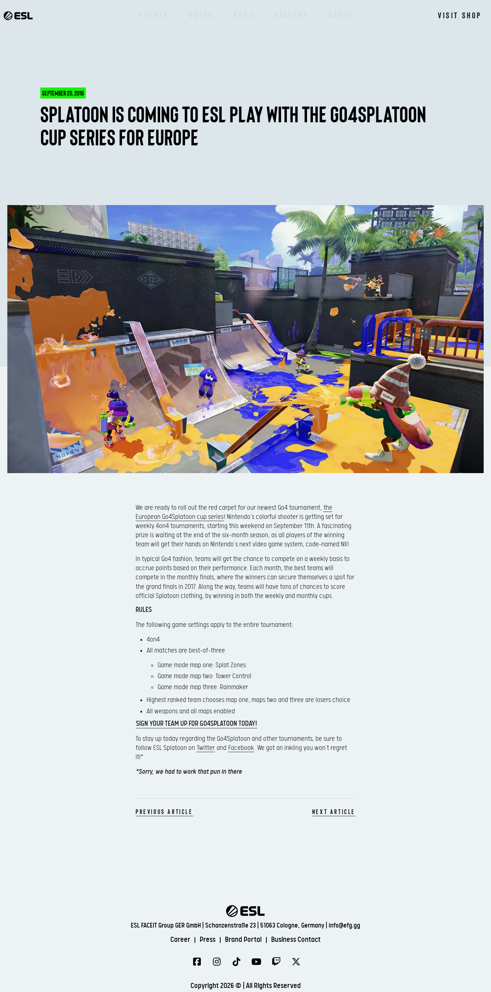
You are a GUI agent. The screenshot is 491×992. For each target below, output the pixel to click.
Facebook (241, 748)
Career (180, 939)
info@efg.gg (344, 925)
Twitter (206, 748)
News (243, 15)
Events (154, 15)
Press (207, 939)
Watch (201, 15)
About (340, 15)
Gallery (291, 15)
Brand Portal (243, 939)
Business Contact (296, 939)
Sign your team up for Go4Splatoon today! (196, 724)
